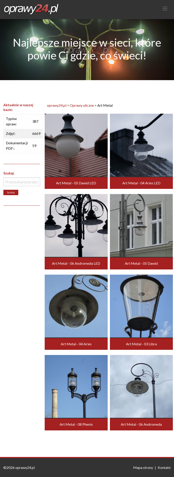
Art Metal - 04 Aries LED (141, 183)
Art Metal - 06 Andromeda (141, 424)
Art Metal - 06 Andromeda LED (76, 263)
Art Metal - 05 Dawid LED (76, 183)
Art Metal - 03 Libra (141, 344)
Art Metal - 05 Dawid (141, 263)
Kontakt (164, 467)
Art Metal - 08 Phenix (76, 424)
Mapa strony (143, 467)
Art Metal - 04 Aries (76, 344)
